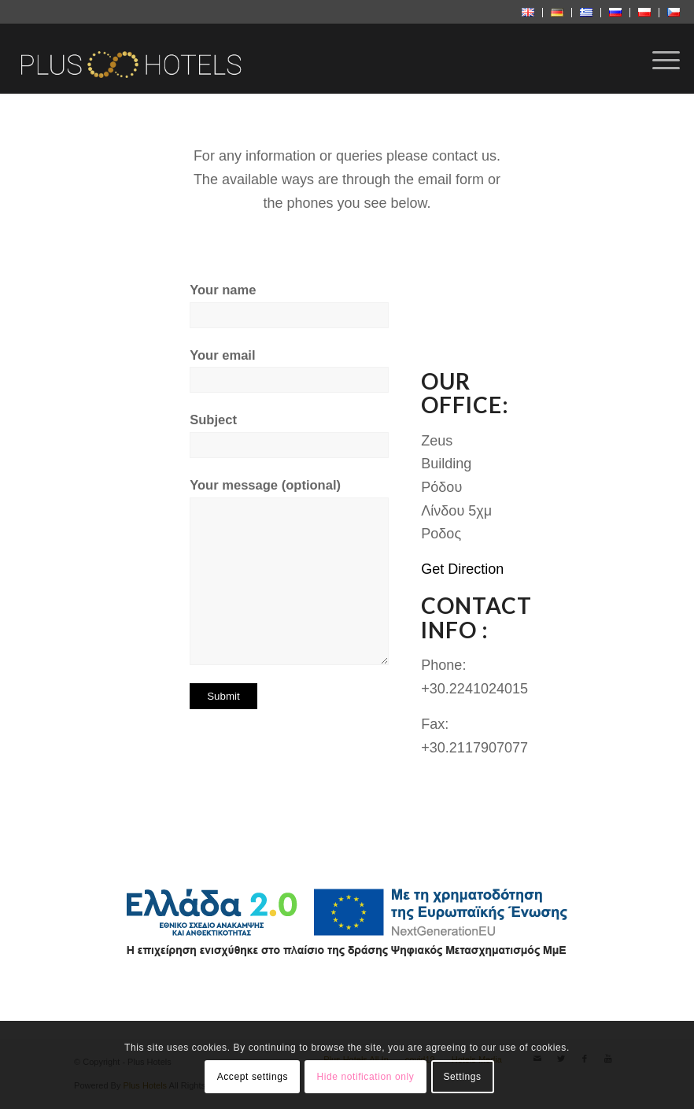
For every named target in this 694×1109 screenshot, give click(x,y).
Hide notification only (365, 1076)
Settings (462, 1076)
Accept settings (252, 1076)
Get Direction (462, 569)
